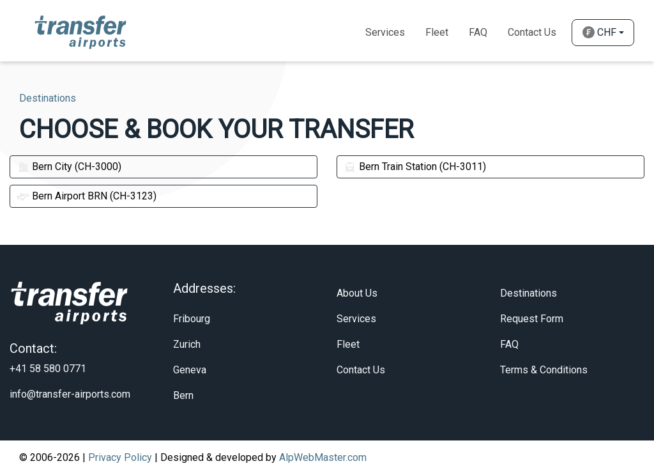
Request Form (531, 319)
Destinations (528, 293)
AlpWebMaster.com (323, 457)
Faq (478, 32)
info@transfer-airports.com (70, 394)
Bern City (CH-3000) (69, 166)
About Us (357, 293)
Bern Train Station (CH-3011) (415, 166)
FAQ (509, 344)
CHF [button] (599, 32)
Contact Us (532, 32)
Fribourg (191, 319)
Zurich (187, 344)
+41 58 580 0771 (48, 368)
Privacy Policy (120, 457)
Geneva (189, 370)
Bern (183, 395)
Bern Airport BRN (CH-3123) (86, 196)
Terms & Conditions (544, 370)
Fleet (436, 32)
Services (385, 32)
